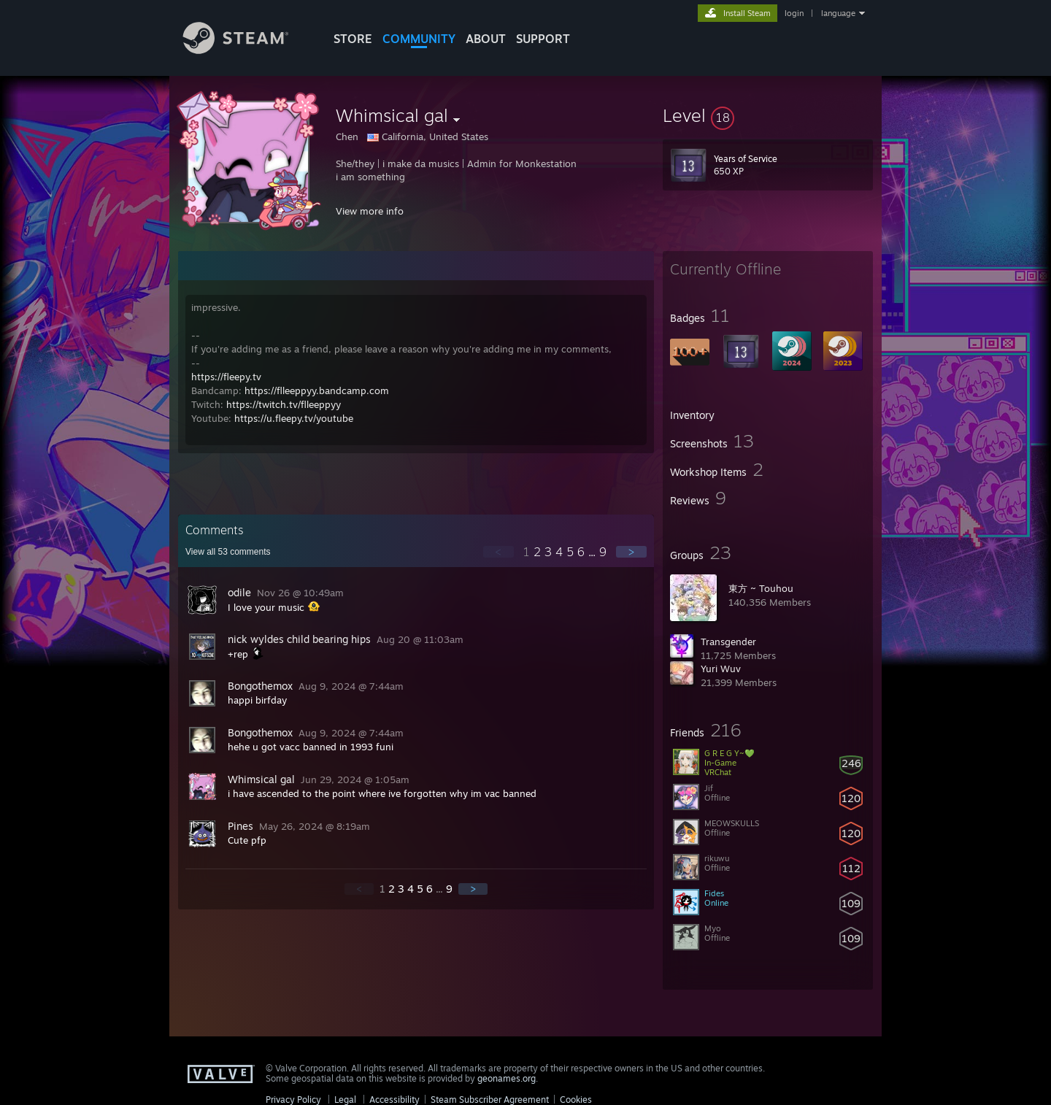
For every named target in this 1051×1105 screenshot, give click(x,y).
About (486, 38)
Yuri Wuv (721, 668)
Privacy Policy (293, 1099)
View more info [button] (370, 211)
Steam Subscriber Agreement (490, 1099)
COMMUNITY (418, 38)
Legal (345, 1099)
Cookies (576, 1099)
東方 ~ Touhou (760, 588)
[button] (768, 115)
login (794, 13)
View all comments (228, 552)
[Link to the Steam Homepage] (246, 50)
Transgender (728, 641)
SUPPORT (543, 38)
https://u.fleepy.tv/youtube (293, 418)
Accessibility (394, 1099)
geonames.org (506, 1078)
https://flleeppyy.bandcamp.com (317, 390)
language (838, 13)
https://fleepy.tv (226, 376)
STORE (353, 38)
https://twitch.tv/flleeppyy (283, 404)
